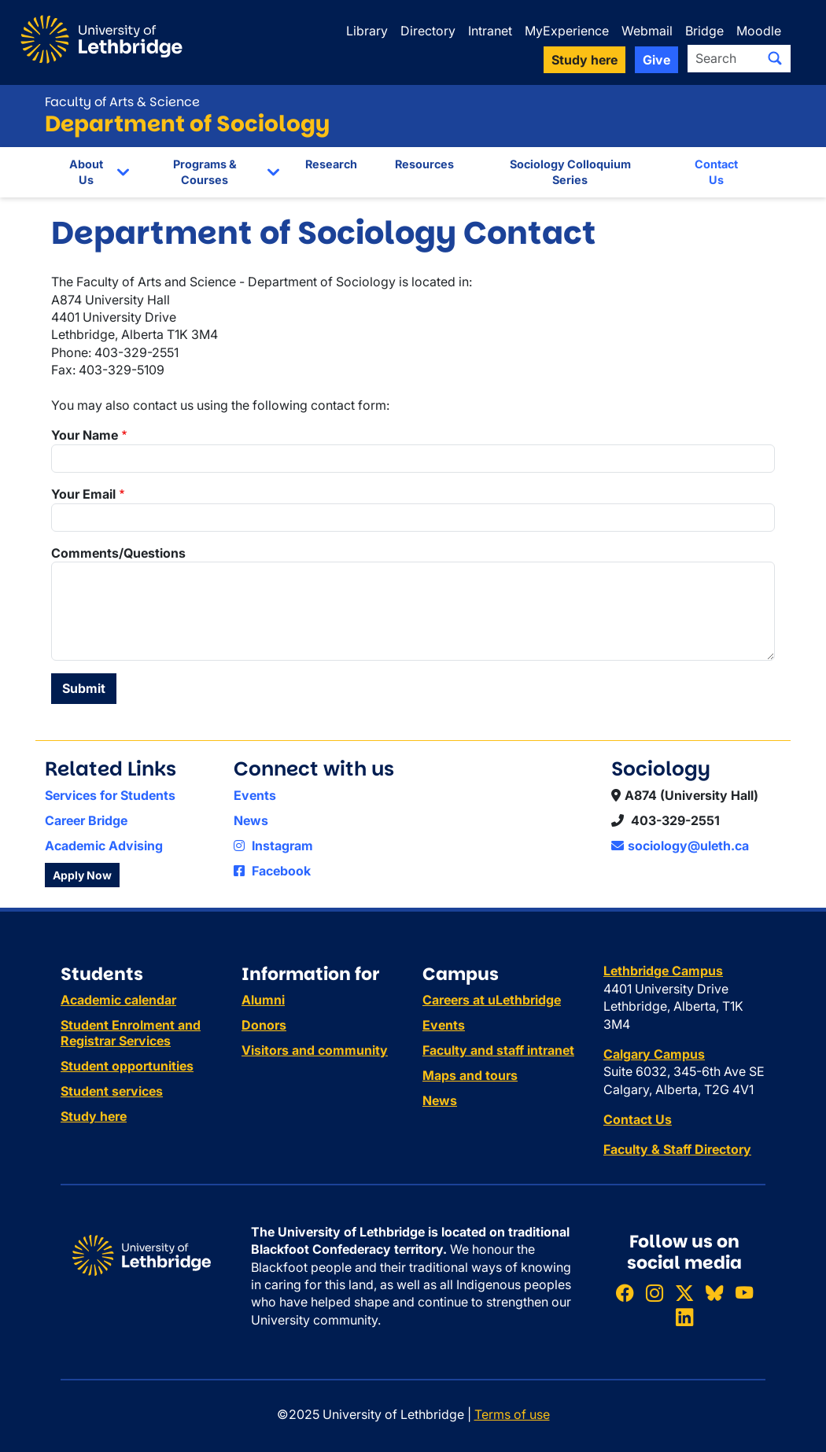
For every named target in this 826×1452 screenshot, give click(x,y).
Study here (94, 1116)
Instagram (273, 845)
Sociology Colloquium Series (570, 171)
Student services (112, 1091)
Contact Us (716, 171)
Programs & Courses (205, 171)
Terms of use (512, 1414)
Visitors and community (315, 1050)
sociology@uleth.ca (680, 845)
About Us (86, 171)
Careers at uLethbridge (491, 1000)
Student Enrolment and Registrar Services (131, 1032)
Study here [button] (584, 60)
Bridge (704, 31)
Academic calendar (118, 1000)
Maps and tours (470, 1075)
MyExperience (567, 31)
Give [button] (656, 60)
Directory (427, 31)
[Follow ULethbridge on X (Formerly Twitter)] (684, 1293)
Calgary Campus (654, 1054)
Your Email (83, 494)
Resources (424, 164)
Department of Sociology (187, 124)
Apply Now (82, 875)
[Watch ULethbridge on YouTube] (744, 1293)
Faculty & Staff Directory (677, 1149)
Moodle (758, 31)
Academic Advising (104, 845)
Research (331, 164)
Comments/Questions (118, 553)
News (251, 820)
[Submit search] (775, 58)
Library (367, 31)
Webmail (647, 31)
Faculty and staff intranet (498, 1050)
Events (255, 795)
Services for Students (110, 795)
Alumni (263, 1000)
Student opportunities (127, 1066)
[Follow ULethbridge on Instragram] (654, 1293)
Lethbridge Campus (663, 970)
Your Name (84, 435)
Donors (264, 1025)
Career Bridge (86, 820)
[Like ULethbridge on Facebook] (624, 1293)
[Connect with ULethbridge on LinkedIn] (684, 1317)
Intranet (490, 31)
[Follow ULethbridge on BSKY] (714, 1293)
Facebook (272, 871)
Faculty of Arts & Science (122, 102)
